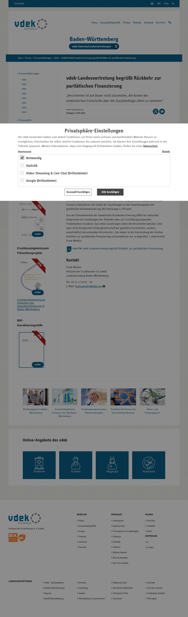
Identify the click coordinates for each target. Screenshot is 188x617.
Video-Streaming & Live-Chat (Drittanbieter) (56, 173)
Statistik (32, 165)
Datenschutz (150, 146)
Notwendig (34, 158)
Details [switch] (166, 151)
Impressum (24, 151)
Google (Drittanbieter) (41, 180)
